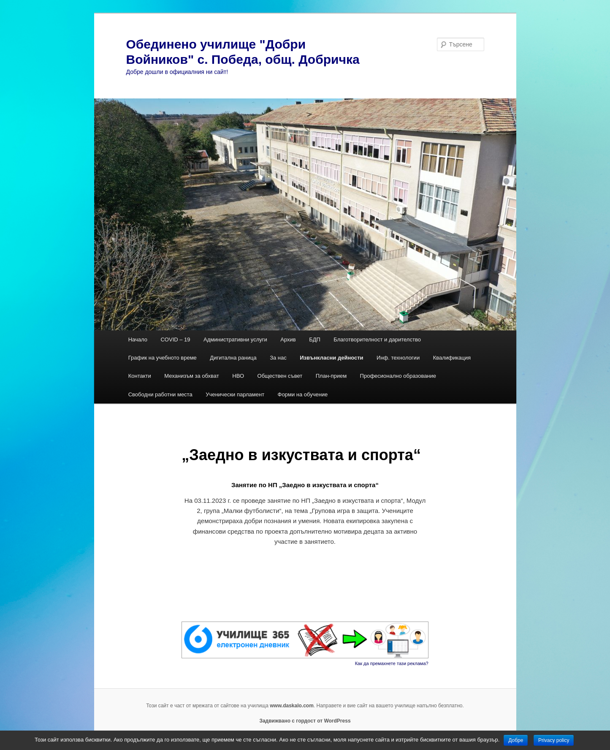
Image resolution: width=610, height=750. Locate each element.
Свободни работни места (160, 394)
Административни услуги (235, 339)
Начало (137, 339)
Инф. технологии (398, 358)
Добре (515, 740)
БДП (314, 339)
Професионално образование (399, 376)
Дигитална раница (233, 358)
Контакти (139, 376)
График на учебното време (162, 358)
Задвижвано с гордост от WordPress (304, 721)
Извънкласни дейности (331, 358)
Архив (288, 339)
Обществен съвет (280, 376)
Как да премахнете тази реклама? (391, 663)
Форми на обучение (303, 394)
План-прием (331, 376)
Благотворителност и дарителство (377, 339)
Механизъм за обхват (191, 376)
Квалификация (452, 358)
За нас (278, 358)
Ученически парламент (235, 394)
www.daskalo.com (292, 706)
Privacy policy (553, 740)
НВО (238, 376)
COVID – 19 (175, 339)
